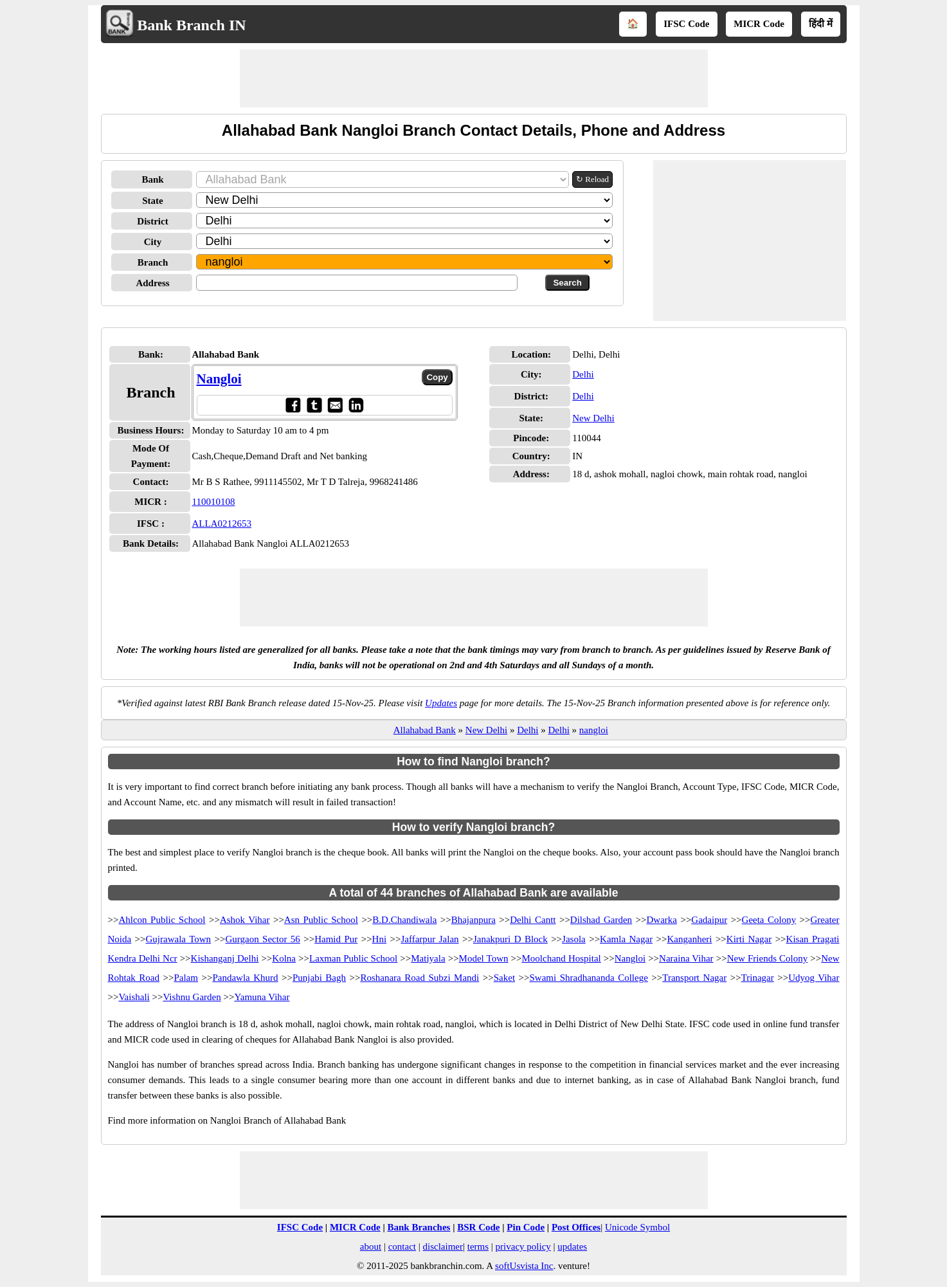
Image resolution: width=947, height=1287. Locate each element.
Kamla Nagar (626, 939)
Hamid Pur (335, 939)
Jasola (574, 939)
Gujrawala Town (179, 939)
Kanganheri (689, 939)
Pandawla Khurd (245, 977)
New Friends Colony (767, 958)
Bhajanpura (473, 920)
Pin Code (526, 1227)
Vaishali (133, 997)
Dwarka (662, 920)
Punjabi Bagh (319, 977)
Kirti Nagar (748, 939)
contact (402, 1246)
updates (572, 1246)
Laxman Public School (353, 958)
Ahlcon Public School (161, 920)
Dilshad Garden (601, 920)
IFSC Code (686, 24)
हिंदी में (821, 24)
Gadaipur (709, 920)
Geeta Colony (769, 920)
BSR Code (478, 1227)
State (152, 201)
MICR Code (759, 24)
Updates (441, 703)
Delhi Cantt (532, 920)
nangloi (593, 730)
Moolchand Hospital (561, 958)
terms (478, 1246)
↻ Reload (592, 179)
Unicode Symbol (637, 1227)
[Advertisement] (474, 78)
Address (152, 283)
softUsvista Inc (524, 1266)
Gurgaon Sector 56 (262, 939)
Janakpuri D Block (510, 939)
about (370, 1246)
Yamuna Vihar (261, 997)
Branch (153, 262)
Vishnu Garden (192, 997)
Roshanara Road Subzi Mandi (419, 977)
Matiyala (428, 958)
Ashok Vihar (245, 920)
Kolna (284, 958)
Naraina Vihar (686, 958)
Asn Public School (321, 920)
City (153, 242)
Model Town (484, 958)
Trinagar (757, 977)
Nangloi (219, 379)
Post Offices (576, 1227)
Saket (504, 977)
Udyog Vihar (813, 977)
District (152, 221)
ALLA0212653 (222, 523)
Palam (186, 977)
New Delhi (593, 418)
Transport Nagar (694, 977)
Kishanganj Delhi (225, 958)
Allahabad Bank (424, 730)
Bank (152, 179)
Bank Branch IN (191, 25)
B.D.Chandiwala (404, 920)
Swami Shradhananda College (588, 977)
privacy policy (523, 1246)
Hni (379, 939)
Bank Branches (418, 1227)
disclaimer (443, 1246)
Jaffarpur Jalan (429, 939)
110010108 (213, 502)
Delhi (582, 374)
